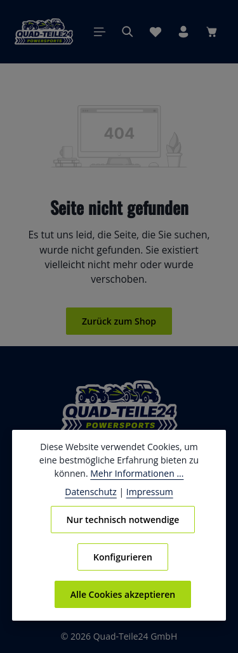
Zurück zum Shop (119, 321)
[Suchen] (127, 31)
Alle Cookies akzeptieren (122, 594)
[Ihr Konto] (183, 31)
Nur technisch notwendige (122, 519)
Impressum (147, 491)
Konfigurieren (123, 557)
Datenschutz (93, 491)
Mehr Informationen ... (136, 473)
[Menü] (99, 31)
